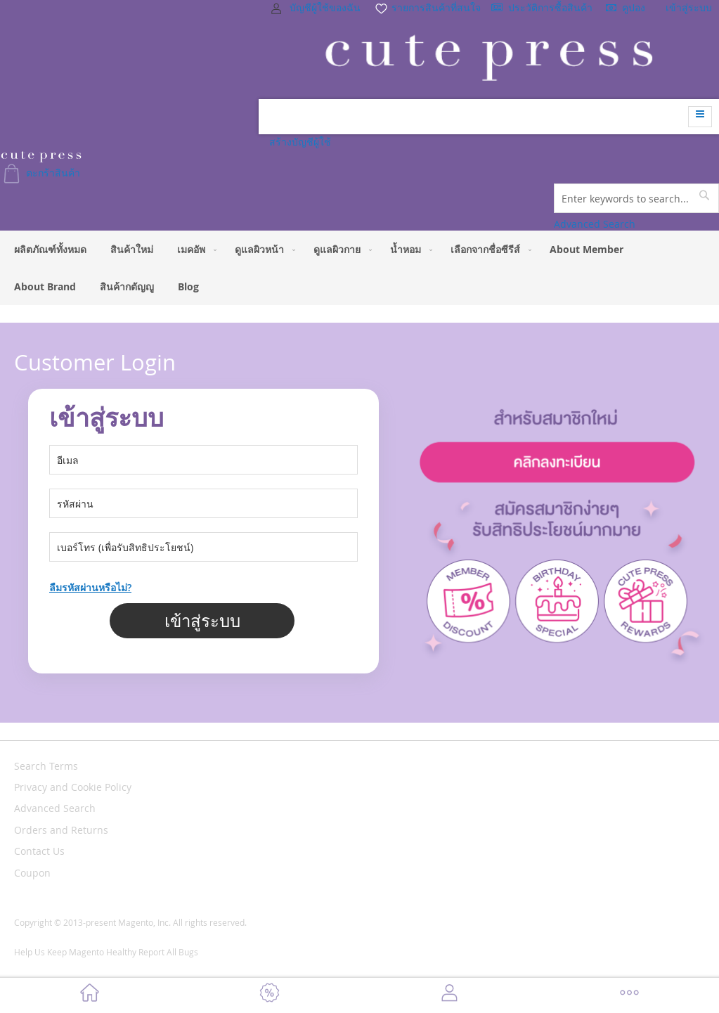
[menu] (359, 268)
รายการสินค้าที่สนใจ (427, 7)
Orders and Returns (61, 830)
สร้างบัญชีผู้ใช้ (300, 141)
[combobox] (636, 198)
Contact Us (39, 851)
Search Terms (46, 766)
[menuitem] (50, 249)
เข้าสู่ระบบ (689, 7)
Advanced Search (594, 224)
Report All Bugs (168, 951)
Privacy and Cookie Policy (72, 787)
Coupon (32, 872)
